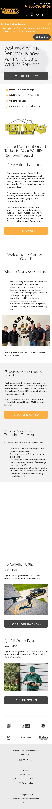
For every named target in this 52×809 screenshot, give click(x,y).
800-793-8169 (26, 754)
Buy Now (41, 37)
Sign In (26, 803)
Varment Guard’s (25, 578)
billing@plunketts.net (14, 394)
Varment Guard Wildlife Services (26, 798)
